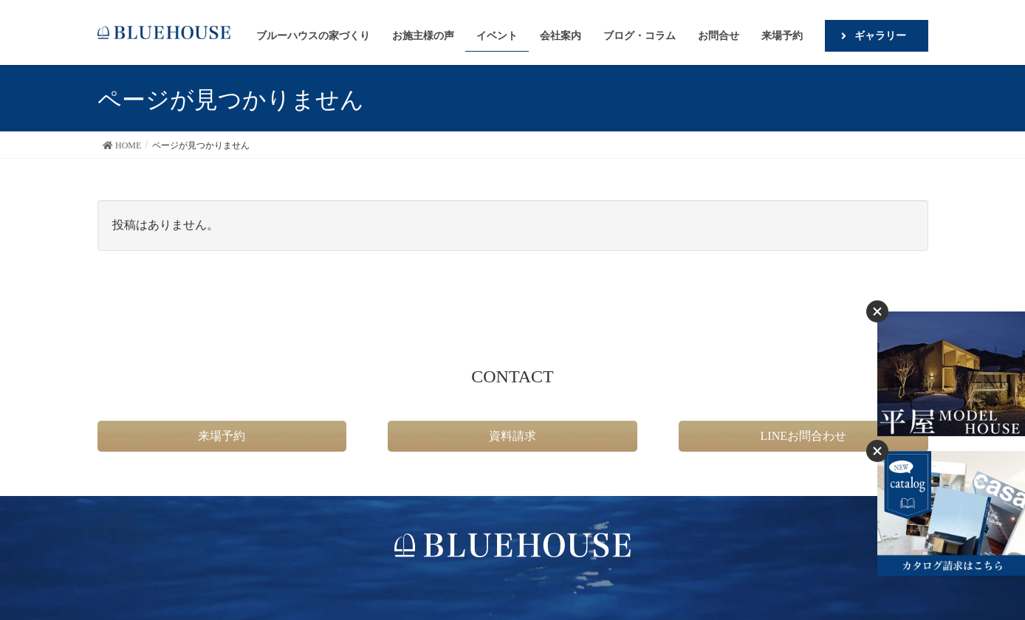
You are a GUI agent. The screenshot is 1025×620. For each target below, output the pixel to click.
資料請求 (512, 436)
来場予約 (221, 436)
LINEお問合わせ (803, 436)
